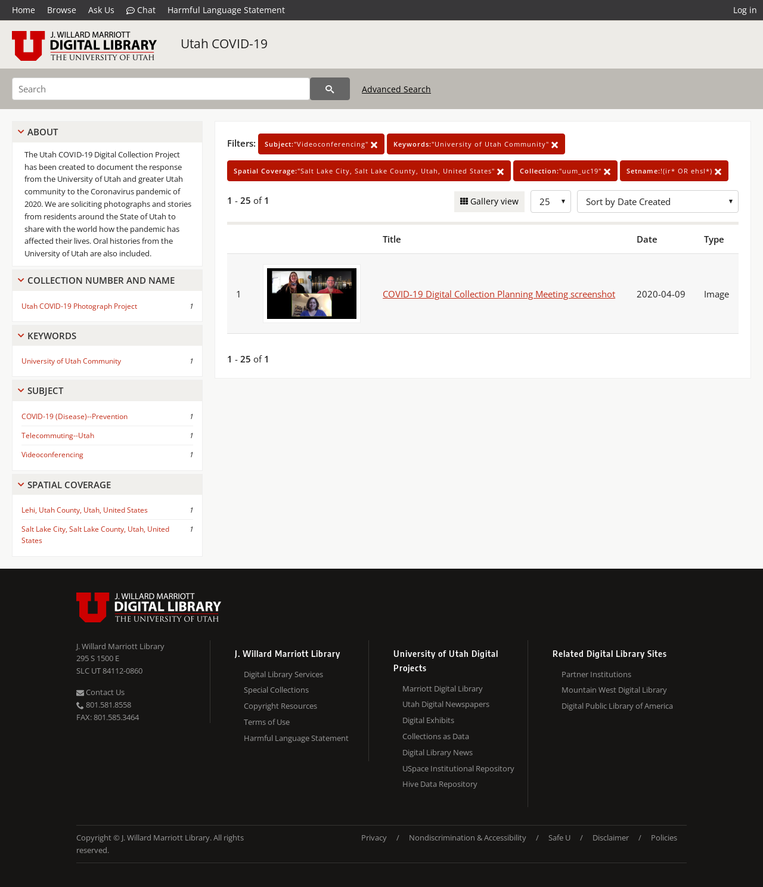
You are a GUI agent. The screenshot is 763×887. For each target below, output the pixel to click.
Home (23, 9)
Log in (745, 9)
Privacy (374, 837)
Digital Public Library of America (617, 705)
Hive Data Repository (439, 784)
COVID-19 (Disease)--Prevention (74, 416)
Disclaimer (611, 837)
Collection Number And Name (101, 280)
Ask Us (101, 9)
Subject (45, 390)
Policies (664, 837)
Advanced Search (396, 89)
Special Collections (276, 689)
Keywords (51, 336)
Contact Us (100, 692)
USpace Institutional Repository (458, 768)
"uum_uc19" (565, 170)
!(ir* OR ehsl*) (674, 170)
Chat (141, 10)
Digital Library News (437, 752)
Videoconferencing (52, 454)
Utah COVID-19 (224, 43)
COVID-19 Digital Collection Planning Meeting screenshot (499, 294)
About (42, 132)
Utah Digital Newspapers (445, 704)
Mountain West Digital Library (614, 689)
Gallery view (493, 201)
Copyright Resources (280, 705)
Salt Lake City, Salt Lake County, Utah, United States (95, 534)
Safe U (559, 837)
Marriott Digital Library (442, 688)
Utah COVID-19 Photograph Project (79, 306)
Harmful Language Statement (226, 9)
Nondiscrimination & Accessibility (467, 837)
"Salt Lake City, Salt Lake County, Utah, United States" (369, 170)
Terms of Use (267, 722)
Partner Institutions (596, 674)
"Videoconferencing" (321, 143)
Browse (61, 9)
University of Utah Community (71, 361)
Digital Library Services (283, 674)
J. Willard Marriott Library (120, 646)
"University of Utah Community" (476, 143)
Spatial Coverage (69, 485)
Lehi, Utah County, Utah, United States (84, 510)
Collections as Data (435, 736)
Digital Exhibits (428, 720)
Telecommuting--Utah (57, 435)
